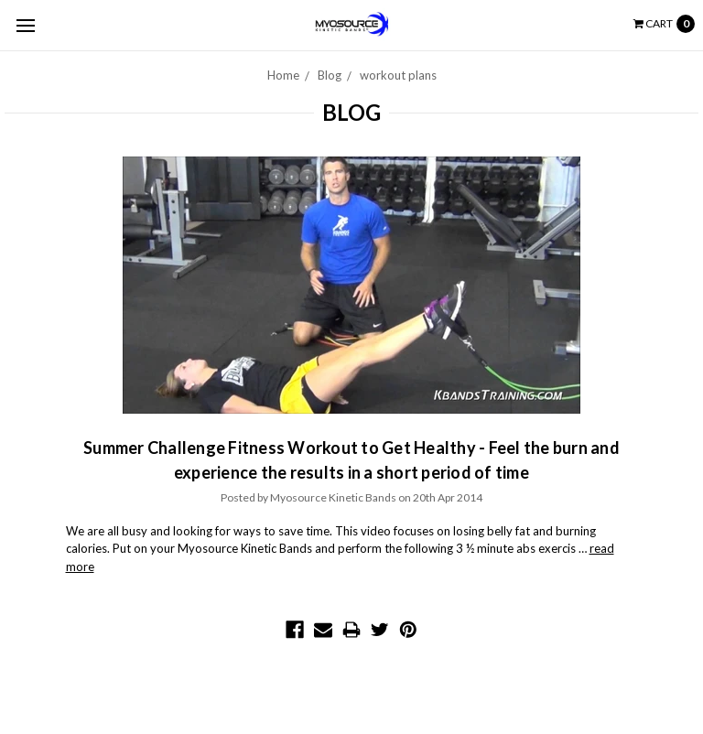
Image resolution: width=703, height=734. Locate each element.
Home (283, 75)
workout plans (398, 75)
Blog (329, 75)
